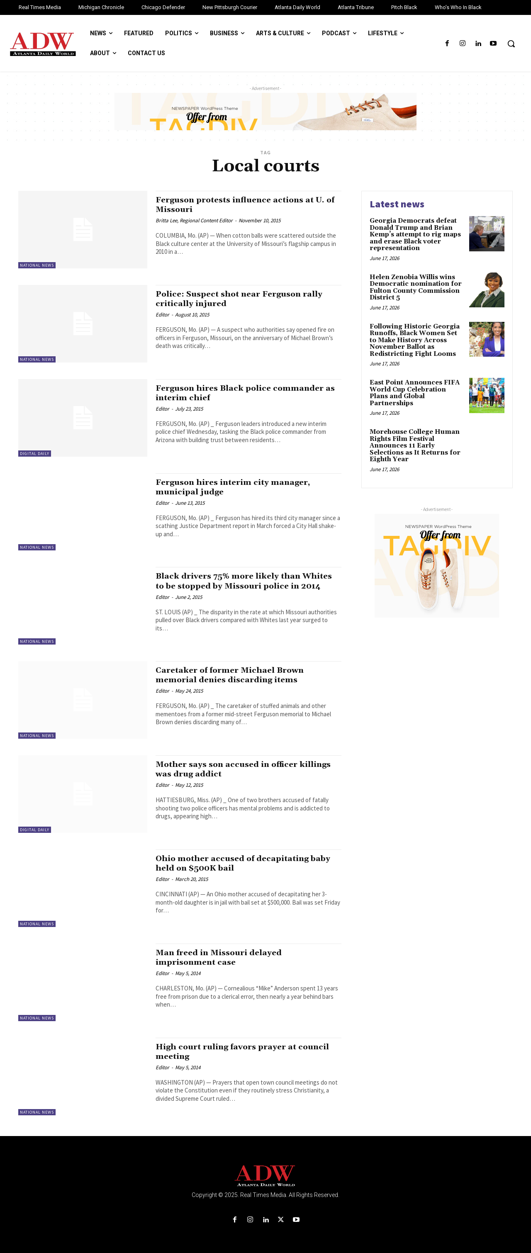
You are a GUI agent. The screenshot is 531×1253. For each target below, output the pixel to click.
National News (37, 265)
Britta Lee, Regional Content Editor (194, 220)
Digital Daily (34, 453)
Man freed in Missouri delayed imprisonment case (224, 957)
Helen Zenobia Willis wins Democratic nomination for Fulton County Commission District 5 (416, 287)
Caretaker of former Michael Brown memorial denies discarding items (236, 675)
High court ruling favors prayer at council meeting (232, 1051)
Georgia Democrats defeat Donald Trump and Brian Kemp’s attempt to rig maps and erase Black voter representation (415, 234)
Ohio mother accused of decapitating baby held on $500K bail (239, 863)
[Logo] (265, 1176)
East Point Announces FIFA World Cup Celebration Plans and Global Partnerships (415, 393)
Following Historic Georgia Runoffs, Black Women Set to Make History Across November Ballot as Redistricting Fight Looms (415, 340)
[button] (511, 44)
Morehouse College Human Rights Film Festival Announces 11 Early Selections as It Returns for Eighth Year (415, 445)
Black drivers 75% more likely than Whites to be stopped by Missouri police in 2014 (246, 586)
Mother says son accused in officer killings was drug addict (232, 769)
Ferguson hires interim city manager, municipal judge (240, 487)
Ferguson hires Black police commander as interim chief (247, 393)
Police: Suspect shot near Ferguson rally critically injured (247, 299)
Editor (162, 314)
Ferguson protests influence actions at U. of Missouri (248, 205)
